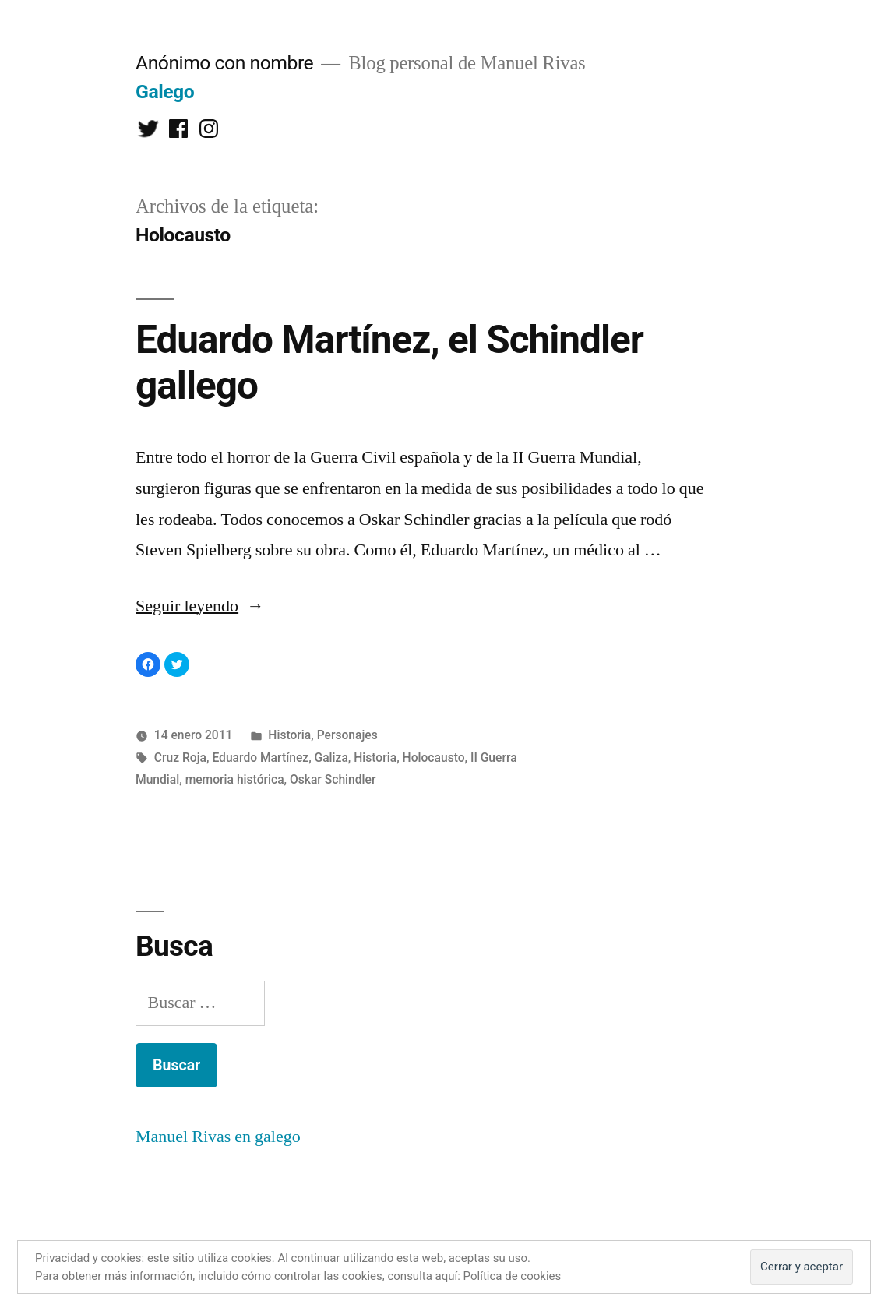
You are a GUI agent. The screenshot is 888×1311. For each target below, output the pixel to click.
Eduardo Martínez (260, 757)
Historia (289, 735)
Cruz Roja (180, 757)
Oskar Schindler (332, 779)
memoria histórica (234, 779)
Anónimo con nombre (224, 62)
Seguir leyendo (200, 606)
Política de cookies (512, 1276)
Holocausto (434, 757)
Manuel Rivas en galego (218, 1136)
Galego (165, 91)
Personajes (347, 735)
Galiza (331, 757)
